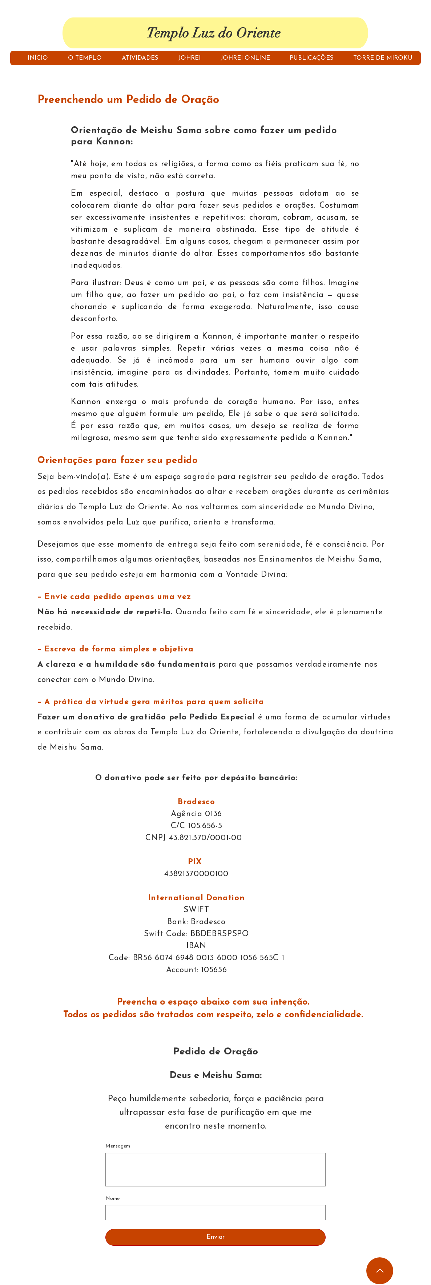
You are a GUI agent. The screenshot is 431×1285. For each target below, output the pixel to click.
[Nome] (213, 1212)
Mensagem (117, 1146)
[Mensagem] (215, 1169)
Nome (112, 1198)
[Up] (379, 1270)
